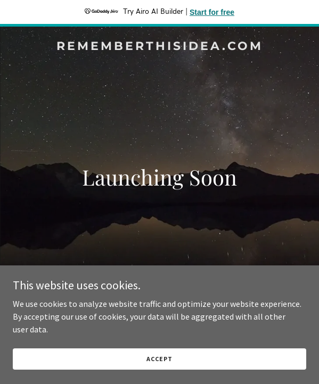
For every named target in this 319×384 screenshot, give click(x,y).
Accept (159, 359)
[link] (159, 46)
